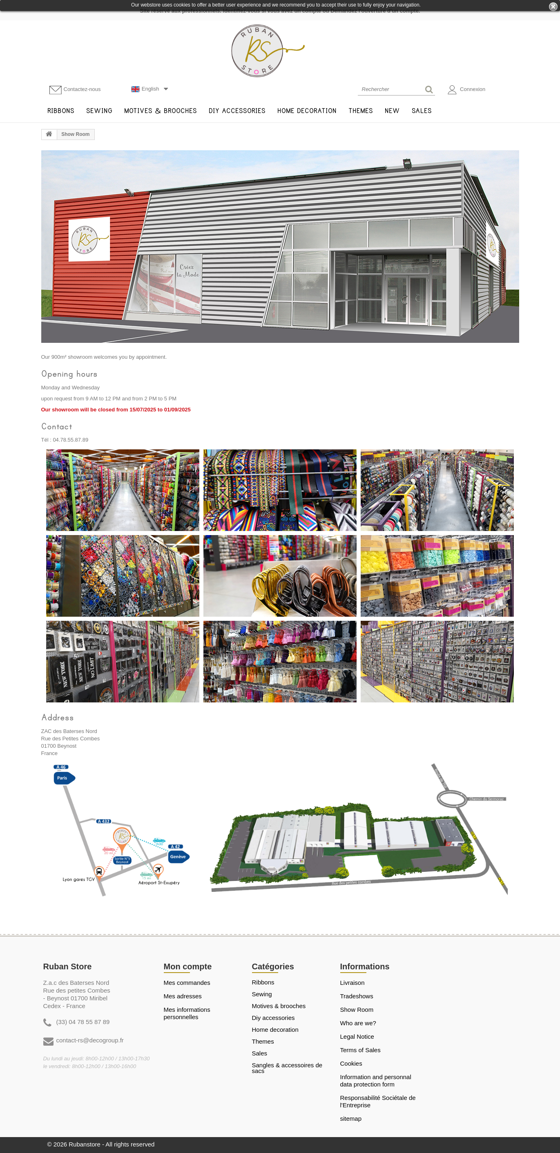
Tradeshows (356, 996)
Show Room (357, 1009)
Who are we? (358, 1023)
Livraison (352, 982)
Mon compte (188, 966)
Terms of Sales (360, 1049)
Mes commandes (187, 982)
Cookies (351, 1063)
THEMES (263, 1041)
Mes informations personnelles (187, 1013)
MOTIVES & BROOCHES (279, 1006)
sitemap (351, 1118)
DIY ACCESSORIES (273, 1018)
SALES (260, 1053)
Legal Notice (357, 1036)
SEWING (262, 994)
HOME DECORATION (275, 1030)
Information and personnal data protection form (375, 1080)
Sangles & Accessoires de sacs (287, 1068)
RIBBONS (263, 982)
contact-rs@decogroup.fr (90, 1040)
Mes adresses (183, 996)
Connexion (467, 89)
